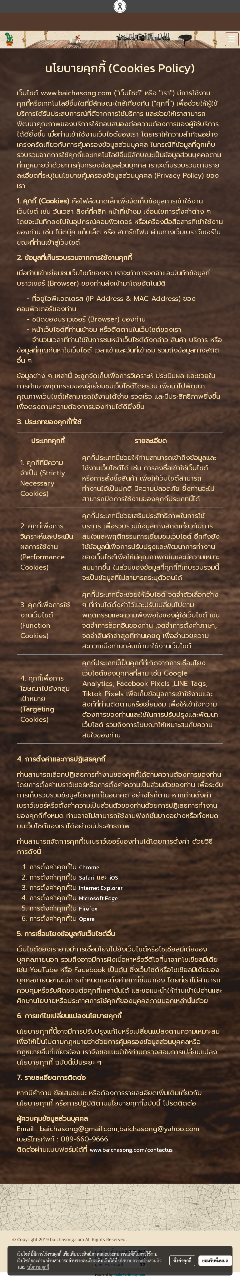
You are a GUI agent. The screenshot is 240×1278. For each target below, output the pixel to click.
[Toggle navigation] (232, 39)
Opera (87, 919)
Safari (86, 877)
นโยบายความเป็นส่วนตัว (140, 1260)
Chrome (89, 867)
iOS (113, 877)
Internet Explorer (101, 888)
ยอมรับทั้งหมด (215, 1260)
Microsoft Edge (98, 898)
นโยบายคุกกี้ (38, 1267)
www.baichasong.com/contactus (131, 1150)
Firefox (88, 908)
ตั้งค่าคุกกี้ (182, 1260)
